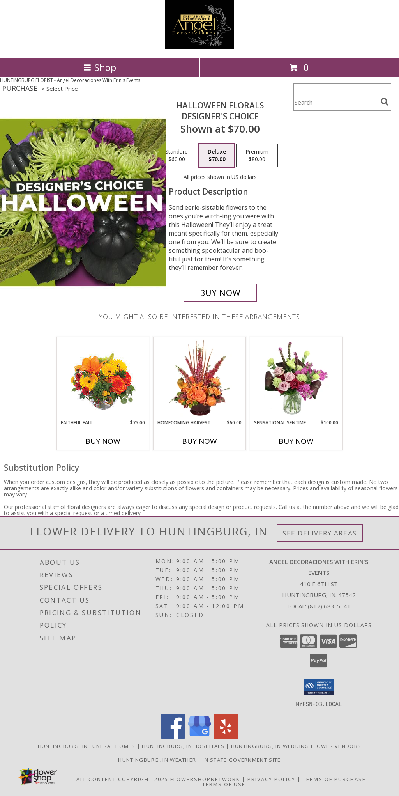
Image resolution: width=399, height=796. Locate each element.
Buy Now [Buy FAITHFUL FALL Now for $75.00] (102, 441)
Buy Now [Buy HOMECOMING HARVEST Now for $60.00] (199, 441)
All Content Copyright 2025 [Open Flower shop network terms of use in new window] (122, 778)
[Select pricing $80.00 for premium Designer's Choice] (257, 155)
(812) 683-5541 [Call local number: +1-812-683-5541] (329, 606)
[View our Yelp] (226, 736)
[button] (319, 687)
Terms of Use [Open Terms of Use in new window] (223, 783)
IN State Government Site (242, 759)
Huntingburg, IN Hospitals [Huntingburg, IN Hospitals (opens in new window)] (183, 745)
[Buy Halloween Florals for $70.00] (220, 293)
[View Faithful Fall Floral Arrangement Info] (103, 378)
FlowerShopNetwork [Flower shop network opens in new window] (205, 778)
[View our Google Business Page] (199, 736)
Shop (99, 67)
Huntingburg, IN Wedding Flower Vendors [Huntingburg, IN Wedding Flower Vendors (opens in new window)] (296, 745)
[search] (384, 102)
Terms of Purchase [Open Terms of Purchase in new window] (334, 778)
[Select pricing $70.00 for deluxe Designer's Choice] (217, 155)
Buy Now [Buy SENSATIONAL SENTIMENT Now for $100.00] (296, 441)
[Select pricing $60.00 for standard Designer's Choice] (176, 155)
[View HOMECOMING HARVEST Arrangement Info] (199, 378)
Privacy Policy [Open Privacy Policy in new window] (271, 778)
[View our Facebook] (173, 736)
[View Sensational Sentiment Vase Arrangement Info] (296, 378)
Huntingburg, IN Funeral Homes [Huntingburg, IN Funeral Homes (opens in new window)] (87, 745)
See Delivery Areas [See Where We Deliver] (319, 532)
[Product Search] (335, 102)
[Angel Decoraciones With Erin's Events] (199, 46)
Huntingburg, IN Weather (157, 759)
